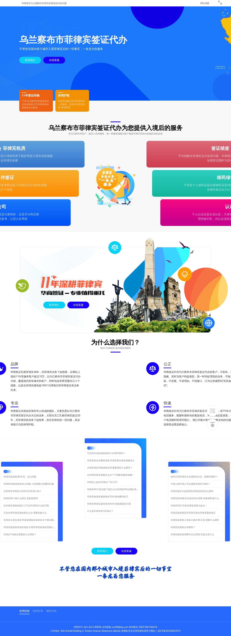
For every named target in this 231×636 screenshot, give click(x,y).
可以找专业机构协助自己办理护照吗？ (106, 429)
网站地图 (204, 3)
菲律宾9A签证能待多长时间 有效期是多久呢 (109, 480)
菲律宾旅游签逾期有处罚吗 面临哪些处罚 (107, 473)
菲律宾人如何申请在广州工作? (102, 458)
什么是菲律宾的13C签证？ (100, 487)
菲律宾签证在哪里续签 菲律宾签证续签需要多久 (111, 437)
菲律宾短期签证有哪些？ (201, 527)
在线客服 (54, 60)
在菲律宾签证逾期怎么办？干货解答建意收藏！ (110, 451)
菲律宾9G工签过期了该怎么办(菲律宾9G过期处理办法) (114, 465)
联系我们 (30, 60)
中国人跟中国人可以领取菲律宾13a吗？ (209, 484)
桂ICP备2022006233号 (169, 631)
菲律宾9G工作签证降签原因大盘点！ (207, 505)
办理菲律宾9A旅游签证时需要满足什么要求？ (110, 444)
